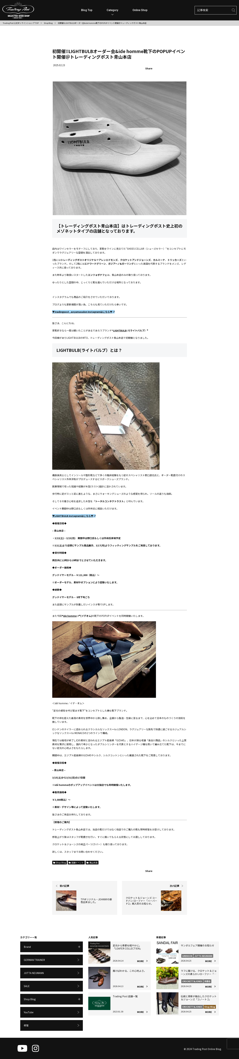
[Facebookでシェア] (171, 68)
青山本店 (92, 862)
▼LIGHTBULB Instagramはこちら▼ (74, 516)
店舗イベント (76, 862)
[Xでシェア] (160, 68)
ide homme (71, 616)
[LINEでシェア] (183, 68)
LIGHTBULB (121, 330)
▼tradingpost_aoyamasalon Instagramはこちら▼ (83, 311)
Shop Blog (59, 862)
